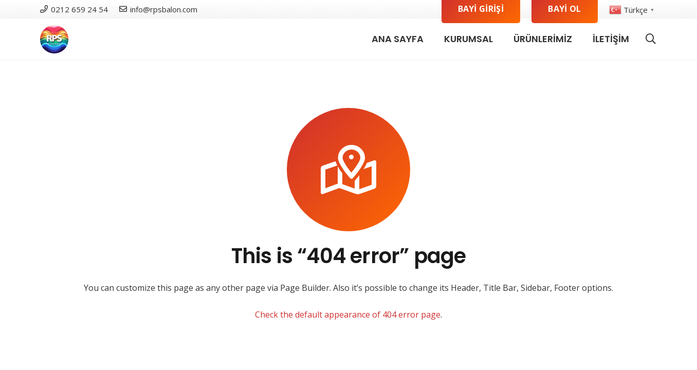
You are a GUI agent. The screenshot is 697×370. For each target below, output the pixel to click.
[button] (650, 39)
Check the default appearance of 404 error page (348, 314)
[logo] (54, 39)
